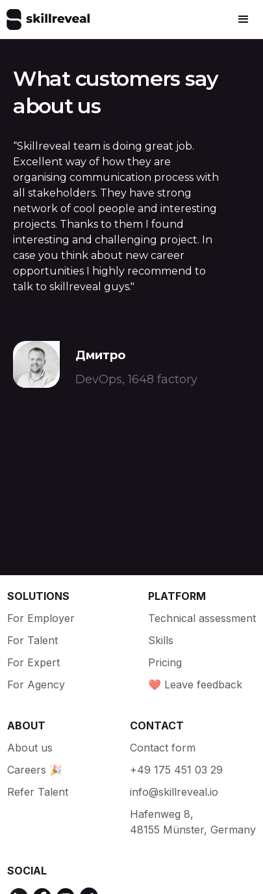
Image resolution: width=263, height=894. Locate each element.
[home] (45, 19)
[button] (243, 19)
